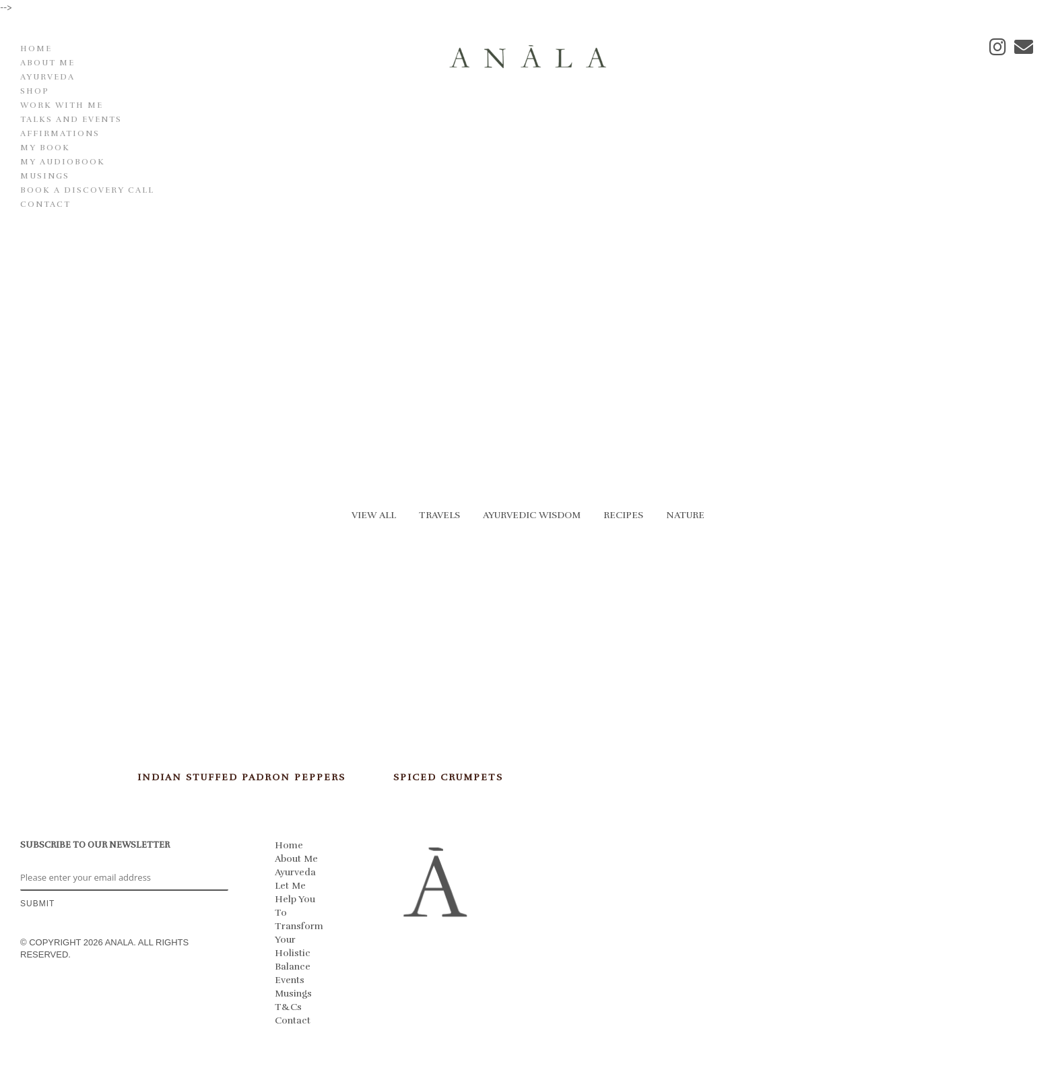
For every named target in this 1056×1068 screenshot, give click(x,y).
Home (36, 48)
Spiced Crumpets (448, 777)
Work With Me (61, 105)
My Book (45, 147)
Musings (44, 176)
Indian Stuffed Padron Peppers (241, 777)
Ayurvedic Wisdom (532, 515)
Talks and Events (71, 119)
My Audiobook (62, 161)
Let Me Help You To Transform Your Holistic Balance (299, 926)
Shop (34, 91)
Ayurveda (47, 77)
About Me (47, 62)
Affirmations (60, 133)
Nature (685, 515)
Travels (439, 515)
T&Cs (288, 1007)
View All (374, 515)
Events (289, 980)
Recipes (623, 515)
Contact (45, 204)
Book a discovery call (87, 190)
